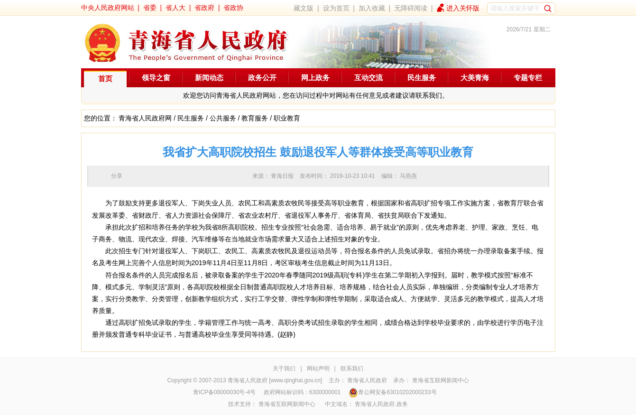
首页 (105, 78)
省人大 (175, 7)
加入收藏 (372, 8)
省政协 (233, 7)
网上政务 (315, 78)
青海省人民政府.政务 (381, 404)
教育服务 (254, 118)
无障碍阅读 (410, 8)
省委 (150, 7)
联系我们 (352, 368)
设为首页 (336, 8)
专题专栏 (528, 78)
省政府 (204, 7)
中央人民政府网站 (107, 7)
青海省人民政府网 (145, 118)
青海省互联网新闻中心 (440, 380)
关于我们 (284, 368)
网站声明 (318, 368)
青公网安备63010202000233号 (392, 392)
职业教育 (287, 118)
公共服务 (223, 118)
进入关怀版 (462, 8)
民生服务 (421, 78)
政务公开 (262, 78)
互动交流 (368, 78)
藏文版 (303, 8)
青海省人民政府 (367, 380)
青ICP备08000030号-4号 (224, 392)
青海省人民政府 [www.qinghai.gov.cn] (275, 380)
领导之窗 (156, 78)
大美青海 (475, 78)
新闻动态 (209, 78)
